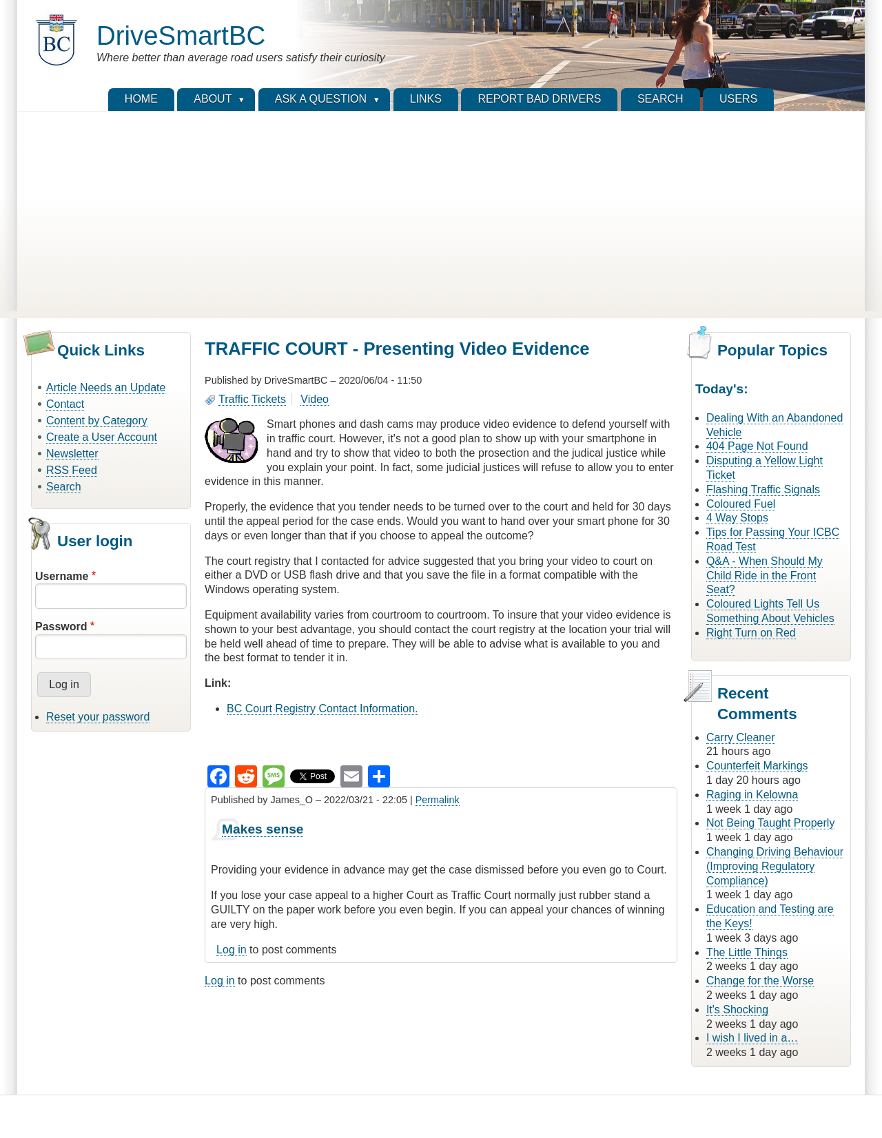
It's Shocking (737, 1009)
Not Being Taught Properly (770, 823)
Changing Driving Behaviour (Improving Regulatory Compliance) (774, 866)
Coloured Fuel (741, 504)
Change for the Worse (760, 980)
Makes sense (262, 829)
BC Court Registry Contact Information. (322, 708)
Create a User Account (101, 437)
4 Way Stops (737, 518)
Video (314, 399)
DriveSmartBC (180, 35)
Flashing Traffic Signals (763, 489)
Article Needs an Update (105, 387)
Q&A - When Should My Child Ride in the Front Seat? (764, 575)
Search (63, 487)
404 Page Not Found (757, 446)
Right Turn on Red (751, 633)
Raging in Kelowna (752, 794)
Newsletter (72, 453)
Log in (231, 949)
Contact (65, 404)
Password (61, 626)
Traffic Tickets (252, 399)
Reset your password (98, 717)
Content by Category (96, 420)
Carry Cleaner (740, 737)
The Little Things (747, 952)
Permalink (438, 799)
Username (61, 576)
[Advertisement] (441, 214)
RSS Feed (71, 470)
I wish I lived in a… (752, 1038)
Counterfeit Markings (757, 766)
